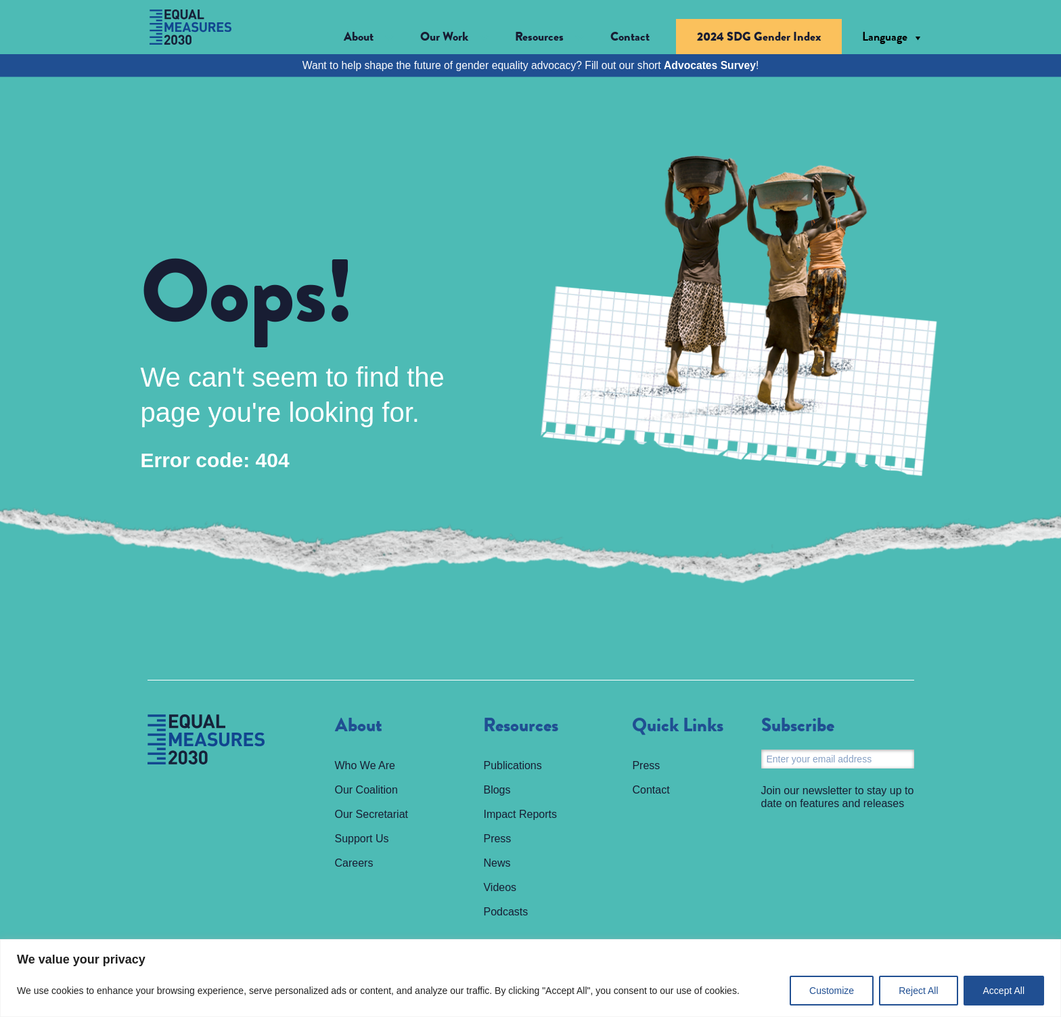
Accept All (1003, 990)
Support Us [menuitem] (362, 838)
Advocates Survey (710, 65)
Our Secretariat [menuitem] (371, 814)
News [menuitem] (496, 863)
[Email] (837, 759)
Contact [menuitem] (630, 36)
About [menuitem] (358, 725)
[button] (369, 37)
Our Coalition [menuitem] (366, 790)
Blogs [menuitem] (496, 790)
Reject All (918, 990)
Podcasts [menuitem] (505, 911)
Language (884, 36)
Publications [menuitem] (512, 765)
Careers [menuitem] (354, 863)
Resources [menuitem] (520, 725)
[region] (530, 978)
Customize (831, 990)
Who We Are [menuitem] (365, 765)
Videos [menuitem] (499, 887)
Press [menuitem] (497, 838)
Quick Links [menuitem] (677, 725)
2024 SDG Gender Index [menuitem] (759, 36)
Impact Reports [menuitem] (519, 814)
